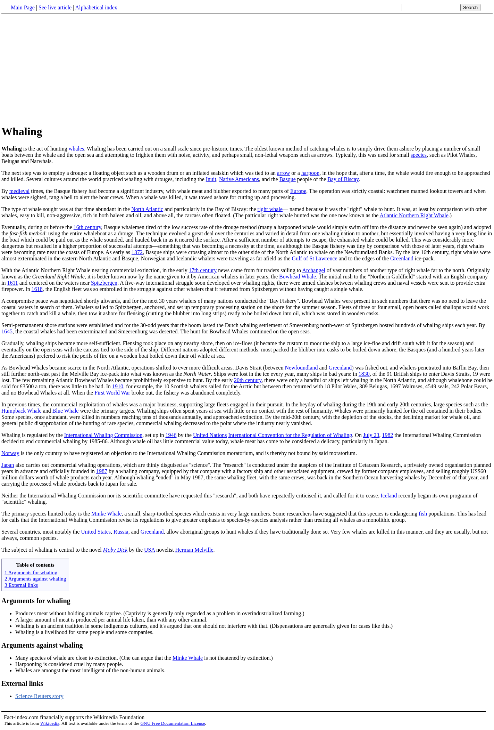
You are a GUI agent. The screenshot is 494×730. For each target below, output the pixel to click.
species (419, 155)
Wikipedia (49, 723)
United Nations (210, 435)
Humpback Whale (21, 411)
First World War (112, 393)
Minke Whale (106, 514)
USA (149, 550)
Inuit (211, 179)
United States (96, 532)
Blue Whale (65, 411)
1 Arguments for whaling (31, 572)
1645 (6, 331)
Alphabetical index (96, 7)
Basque (287, 179)
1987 (101, 471)
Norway (10, 453)
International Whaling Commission (103, 435)
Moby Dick (115, 550)
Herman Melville (194, 550)
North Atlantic (147, 209)
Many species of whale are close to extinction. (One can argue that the (94, 658)
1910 (117, 386)
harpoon (310, 173)
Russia (121, 532)
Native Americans (239, 179)
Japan (7, 465)
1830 (364, 374)
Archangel (313, 270)
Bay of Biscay (343, 179)
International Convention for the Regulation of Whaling (290, 435)
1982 (387, 435)
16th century (87, 227)
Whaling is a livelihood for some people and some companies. (84, 632)
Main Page (23, 7)
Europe (298, 191)
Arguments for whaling (35, 601)
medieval (19, 191)
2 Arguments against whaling (35, 579)
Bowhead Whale (297, 276)
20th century (247, 380)
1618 (37, 289)
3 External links (21, 585)
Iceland (388, 495)
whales (76, 149)
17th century (203, 270)
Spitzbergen (104, 283)
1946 (171, 435)
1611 (12, 283)
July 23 (371, 435)
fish (423, 514)
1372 (137, 252)
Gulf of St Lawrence (314, 258)
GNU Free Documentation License (172, 723)
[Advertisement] (247, 69)
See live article (55, 7)
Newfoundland (301, 368)
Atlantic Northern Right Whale (413, 215)
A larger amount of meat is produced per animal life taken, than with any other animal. (111, 620)
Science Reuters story (39, 696)
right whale (270, 209)
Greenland (401, 258)
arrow (283, 173)
